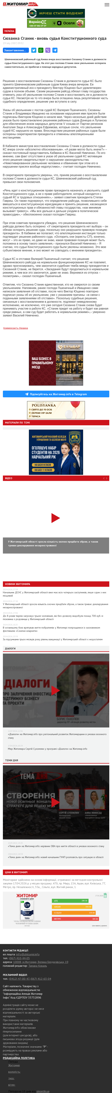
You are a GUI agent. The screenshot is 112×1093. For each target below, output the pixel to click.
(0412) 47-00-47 (19, 978)
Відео (8, 478)
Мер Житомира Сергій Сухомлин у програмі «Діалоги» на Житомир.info (47, 748)
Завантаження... (15, 50)
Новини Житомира (17, 584)
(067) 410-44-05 (19, 958)
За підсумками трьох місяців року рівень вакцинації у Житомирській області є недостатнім (53, 639)
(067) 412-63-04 (41, 978)
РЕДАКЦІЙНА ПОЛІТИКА (19, 1058)
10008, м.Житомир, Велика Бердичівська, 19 (40, 962)
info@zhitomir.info (28, 954)
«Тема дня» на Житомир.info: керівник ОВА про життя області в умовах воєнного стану (56, 846)
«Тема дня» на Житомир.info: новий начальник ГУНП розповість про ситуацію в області (56, 857)
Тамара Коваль (37, 965)
